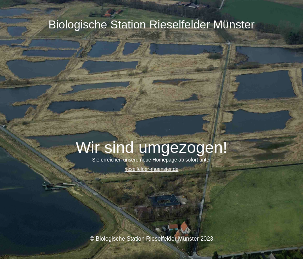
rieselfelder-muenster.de (151, 169)
